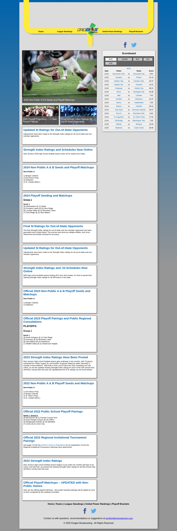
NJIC (111, 63)
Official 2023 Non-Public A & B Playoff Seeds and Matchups (56, 292)
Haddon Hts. (118, 85)
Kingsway (118, 88)
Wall (118, 95)
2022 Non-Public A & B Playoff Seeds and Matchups (58, 383)
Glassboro (139, 99)
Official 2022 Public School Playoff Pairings (53, 411)
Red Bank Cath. (139, 113)
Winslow (139, 124)
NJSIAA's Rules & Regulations (53, 445)
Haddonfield (139, 103)
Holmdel (139, 106)
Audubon (118, 77)
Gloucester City (139, 74)
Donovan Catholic (138, 110)
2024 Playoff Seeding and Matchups (47, 195)
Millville (119, 124)
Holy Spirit (119, 110)
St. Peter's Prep (139, 117)
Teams (40, 31)
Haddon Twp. (119, 81)
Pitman (138, 77)
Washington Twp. (139, 121)
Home (51, 504)
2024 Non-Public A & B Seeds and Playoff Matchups (58, 167)
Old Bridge (119, 121)
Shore (119, 92)
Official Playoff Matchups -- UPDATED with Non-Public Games (56, 484)
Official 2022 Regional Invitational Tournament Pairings (54, 439)
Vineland (139, 85)
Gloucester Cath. (119, 74)
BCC (137, 59)
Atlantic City (139, 88)
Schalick (119, 99)
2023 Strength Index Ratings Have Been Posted (55, 357)
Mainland (118, 128)
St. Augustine (119, 117)
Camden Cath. (139, 81)
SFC (148, 59)
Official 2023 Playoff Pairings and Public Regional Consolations (57, 320)
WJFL (111, 59)
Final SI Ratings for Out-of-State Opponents (53, 226)
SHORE (125, 59)
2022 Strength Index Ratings (42, 460)
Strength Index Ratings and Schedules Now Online (58, 149)
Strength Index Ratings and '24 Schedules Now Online (55, 269)
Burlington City (139, 92)
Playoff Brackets (136, 31)
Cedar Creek (139, 128)
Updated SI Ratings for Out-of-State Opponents (55, 129)
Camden (139, 95)
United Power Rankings (112, 31)
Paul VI (119, 113)
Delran (118, 103)
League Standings (65, 31)
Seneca (119, 106)
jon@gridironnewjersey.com (119, 518)
